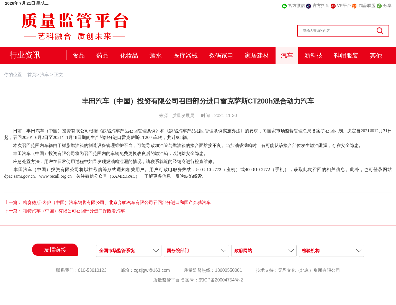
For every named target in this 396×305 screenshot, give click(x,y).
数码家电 (221, 55)
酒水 (156, 55)
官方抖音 (321, 5)
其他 (376, 55)
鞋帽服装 (346, 55)
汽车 (287, 55)
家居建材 (257, 55)
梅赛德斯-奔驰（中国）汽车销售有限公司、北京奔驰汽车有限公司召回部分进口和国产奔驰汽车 (116, 202)
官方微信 (296, 5)
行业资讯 (24, 55)
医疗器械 (185, 55)
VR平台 (344, 5)
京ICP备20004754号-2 (221, 280)
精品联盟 (367, 5)
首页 (31, 74)
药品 (102, 55)
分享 (387, 5)
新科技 (313, 55)
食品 (79, 55)
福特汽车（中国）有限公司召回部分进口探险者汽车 (74, 210)
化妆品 (129, 55)
